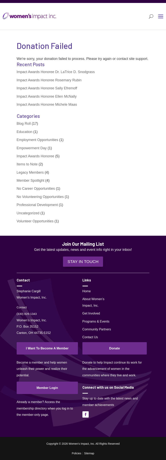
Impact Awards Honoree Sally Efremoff (47, 88)
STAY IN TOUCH (83, 261)
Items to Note (27, 164)
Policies (76, 453)
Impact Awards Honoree (35, 156)
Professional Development (37, 205)
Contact (22, 307)
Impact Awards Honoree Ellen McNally (47, 96)
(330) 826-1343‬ (27, 313)
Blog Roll (24, 124)
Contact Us (90, 337)
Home (86, 291)
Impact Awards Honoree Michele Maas (47, 104)
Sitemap (89, 453)
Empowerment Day (32, 148)
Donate (114, 348)
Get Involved (91, 313)
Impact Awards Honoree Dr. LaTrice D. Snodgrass (56, 72)
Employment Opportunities (37, 140)
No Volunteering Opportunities (40, 197)
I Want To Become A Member (47, 348)
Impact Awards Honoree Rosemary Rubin (49, 80)
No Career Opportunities (36, 189)
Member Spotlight (30, 180)
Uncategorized (28, 213)
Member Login (47, 387)
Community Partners (96, 329)
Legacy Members (30, 172)
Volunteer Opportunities (35, 221)
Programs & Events (95, 321)
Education (24, 132)
